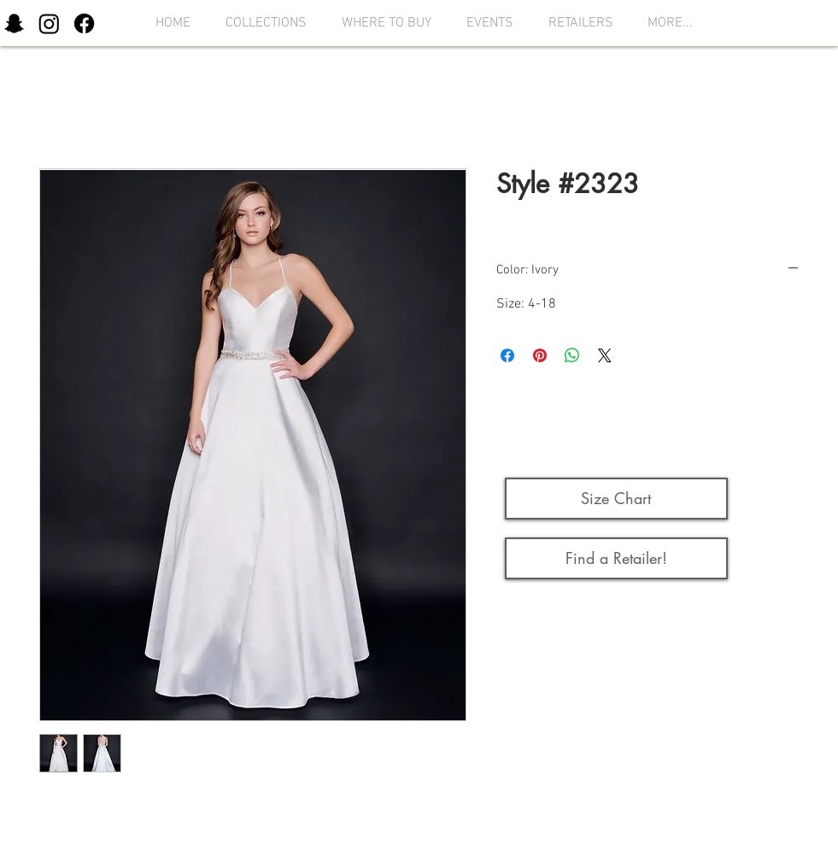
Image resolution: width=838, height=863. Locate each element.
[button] (261, 23)
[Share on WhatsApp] (572, 355)
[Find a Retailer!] (616, 558)
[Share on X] (605, 355)
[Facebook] (84, 23)
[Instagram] (49, 23)
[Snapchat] (14, 23)
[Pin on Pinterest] (540, 355)
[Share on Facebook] (507, 355)
